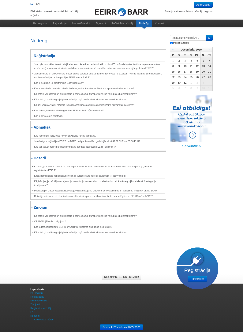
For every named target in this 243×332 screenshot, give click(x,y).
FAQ (33, 312)
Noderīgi (144, 23)
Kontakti (160, 23)
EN (38, 3)
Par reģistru (40, 23)
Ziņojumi (101, 23)
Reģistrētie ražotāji (122, 23)
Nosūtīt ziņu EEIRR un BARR (121, 276)
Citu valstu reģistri (44, 319)
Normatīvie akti (81, 23)
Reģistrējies (197, 278)
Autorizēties (203, 4)
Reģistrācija (59, 23)
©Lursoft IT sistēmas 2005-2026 (121, 327)
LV (31, 3)
